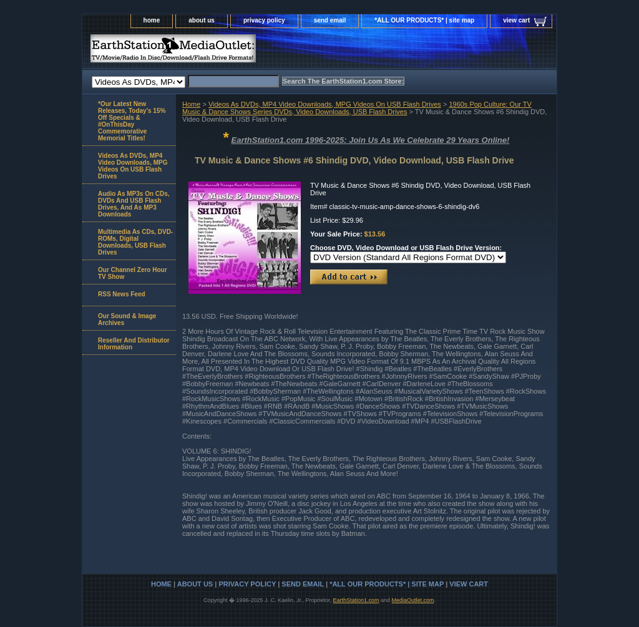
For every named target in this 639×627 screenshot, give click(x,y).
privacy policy (264, 20)
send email (330, 20)
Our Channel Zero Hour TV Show (132, 273)
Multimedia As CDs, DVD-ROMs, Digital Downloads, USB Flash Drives (135, 242)
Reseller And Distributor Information (134, 344)
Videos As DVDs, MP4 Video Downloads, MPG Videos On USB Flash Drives (324, 104)
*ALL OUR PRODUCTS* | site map (424, 20)
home (152, 20)
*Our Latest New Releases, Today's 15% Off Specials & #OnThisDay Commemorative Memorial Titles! (131, 121)
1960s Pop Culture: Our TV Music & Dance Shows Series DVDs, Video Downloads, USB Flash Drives (357, 107)
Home (191, 104)
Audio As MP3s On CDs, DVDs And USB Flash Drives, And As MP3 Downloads (134, 204)
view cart (516, 20)
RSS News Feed (121, 294)
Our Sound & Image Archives (127, 319)
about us (201, 20)
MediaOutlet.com (413, 600)
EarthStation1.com (356, 600)
